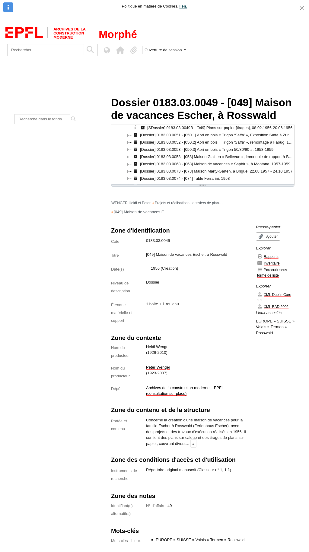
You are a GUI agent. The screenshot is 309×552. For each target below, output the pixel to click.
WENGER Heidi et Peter (131, 203)
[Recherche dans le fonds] (42, 119)
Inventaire (268, 263)
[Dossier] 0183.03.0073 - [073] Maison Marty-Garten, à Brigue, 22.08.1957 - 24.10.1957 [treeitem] (212, 171)
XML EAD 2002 (272, 306)
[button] (120, 50)
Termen (216, 540)
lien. (183, 6)
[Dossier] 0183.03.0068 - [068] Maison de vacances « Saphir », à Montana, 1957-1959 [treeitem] (211, 164)
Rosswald (236, 540)
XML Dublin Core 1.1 (274, 297)
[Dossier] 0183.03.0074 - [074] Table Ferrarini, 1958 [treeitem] (181, 178)
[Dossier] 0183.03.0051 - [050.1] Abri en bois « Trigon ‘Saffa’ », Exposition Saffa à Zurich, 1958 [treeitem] (213, 135)
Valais (201, 540)
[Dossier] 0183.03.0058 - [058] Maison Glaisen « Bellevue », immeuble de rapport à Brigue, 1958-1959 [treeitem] (213, 156)
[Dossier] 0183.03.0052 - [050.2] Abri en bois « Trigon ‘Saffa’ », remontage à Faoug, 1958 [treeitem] (213, 142)
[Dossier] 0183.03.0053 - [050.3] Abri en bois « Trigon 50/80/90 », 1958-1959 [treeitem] (202, 149)
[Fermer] (302, 8)
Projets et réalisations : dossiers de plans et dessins (196, 203)
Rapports (268, 256)
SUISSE (184, 540)
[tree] (202, 155)
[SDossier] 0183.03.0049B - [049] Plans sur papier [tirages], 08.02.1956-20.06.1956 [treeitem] (215, 128)
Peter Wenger (158, 367)
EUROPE (164, 540)
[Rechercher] (45, 50)
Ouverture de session (164, 50)
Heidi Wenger (158, 346)
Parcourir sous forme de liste (272, 273)
